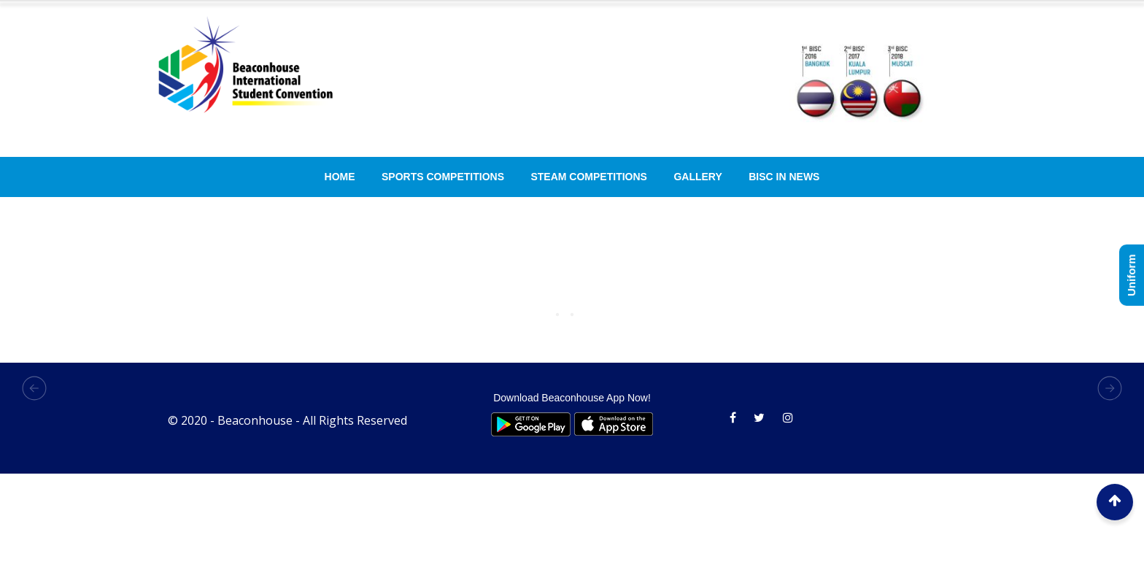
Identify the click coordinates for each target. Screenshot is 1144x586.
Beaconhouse (255, 420)
